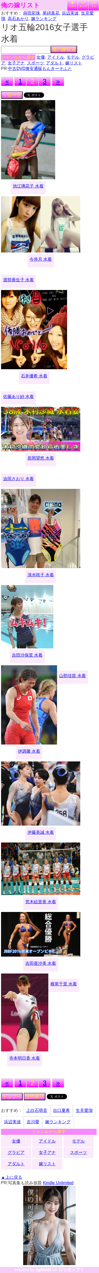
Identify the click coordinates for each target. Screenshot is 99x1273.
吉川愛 (33, 1122)
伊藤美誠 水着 (40, 832)
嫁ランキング (43, 18)
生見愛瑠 (84, 1110)
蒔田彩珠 (31, 13)
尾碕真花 (51, 13)
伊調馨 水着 (29, 751)
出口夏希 (61, 1110)
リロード (11, 95)
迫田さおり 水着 (18, 478)
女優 (40, 57)
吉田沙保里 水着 (27, 655)
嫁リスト (73, 4)
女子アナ (16, 63)
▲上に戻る (11, 1177)
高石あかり (18, 18)
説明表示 (34, 1096)
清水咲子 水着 (40, 575)
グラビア (16, 1152)
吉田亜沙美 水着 (40, 963)
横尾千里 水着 (63, 984)
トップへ (11, 1096)
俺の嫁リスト (20, 5)
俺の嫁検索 (64, 49)
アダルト (54, 63)
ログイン (93, 4)
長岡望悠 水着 (40, 458)
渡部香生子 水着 (18, 280)
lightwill (43, 1269)
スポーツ (35, 63)
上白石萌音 (36, 1110)
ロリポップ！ (71, 1269)
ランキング (83, 4)
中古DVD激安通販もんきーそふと (40, 68)
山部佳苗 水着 (72, 675)
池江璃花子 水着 (28, 186)
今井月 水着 (41, 259)
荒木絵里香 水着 (40, 902)
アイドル (55, 57)
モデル (73, 57)
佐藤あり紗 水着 (18, 396)
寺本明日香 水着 (24, 1058)
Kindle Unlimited (58, 1183)
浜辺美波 (70, 13)
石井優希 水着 (34, 376)
